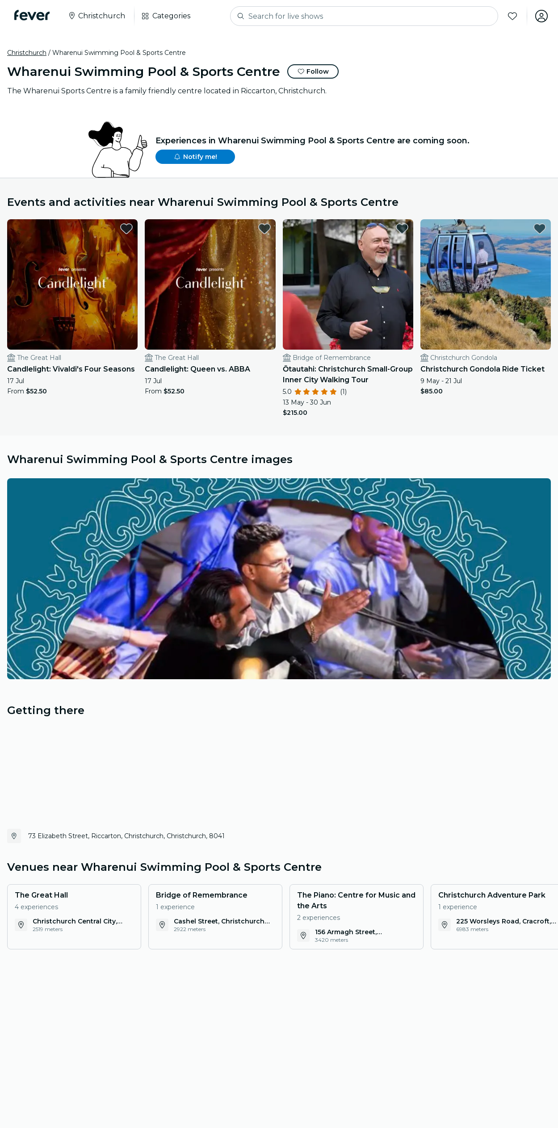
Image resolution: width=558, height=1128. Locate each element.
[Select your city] (96, 16)
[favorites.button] (126, 228)
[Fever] (32, 15)
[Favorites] (512, 16)
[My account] (541, 16)
